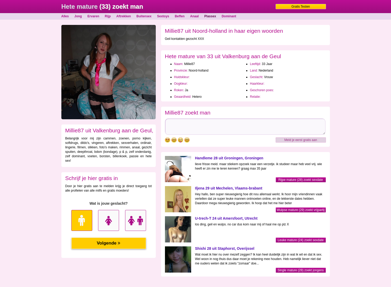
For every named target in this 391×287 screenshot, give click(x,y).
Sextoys (163, 16)
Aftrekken (123, 16)
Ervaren (93, 16)
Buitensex (143, 16)
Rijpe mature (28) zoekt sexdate (300, 180)
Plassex (210, 16)
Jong (78, 16)
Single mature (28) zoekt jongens (300, 270)
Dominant (229, 16)
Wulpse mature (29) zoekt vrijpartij (301, 210)
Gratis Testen (300, 6)
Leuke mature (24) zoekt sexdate (301, 240)
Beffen (179, 16)
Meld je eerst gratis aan (300, 140)
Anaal (194, 16)
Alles (65, 16)
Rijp (108, 16)
